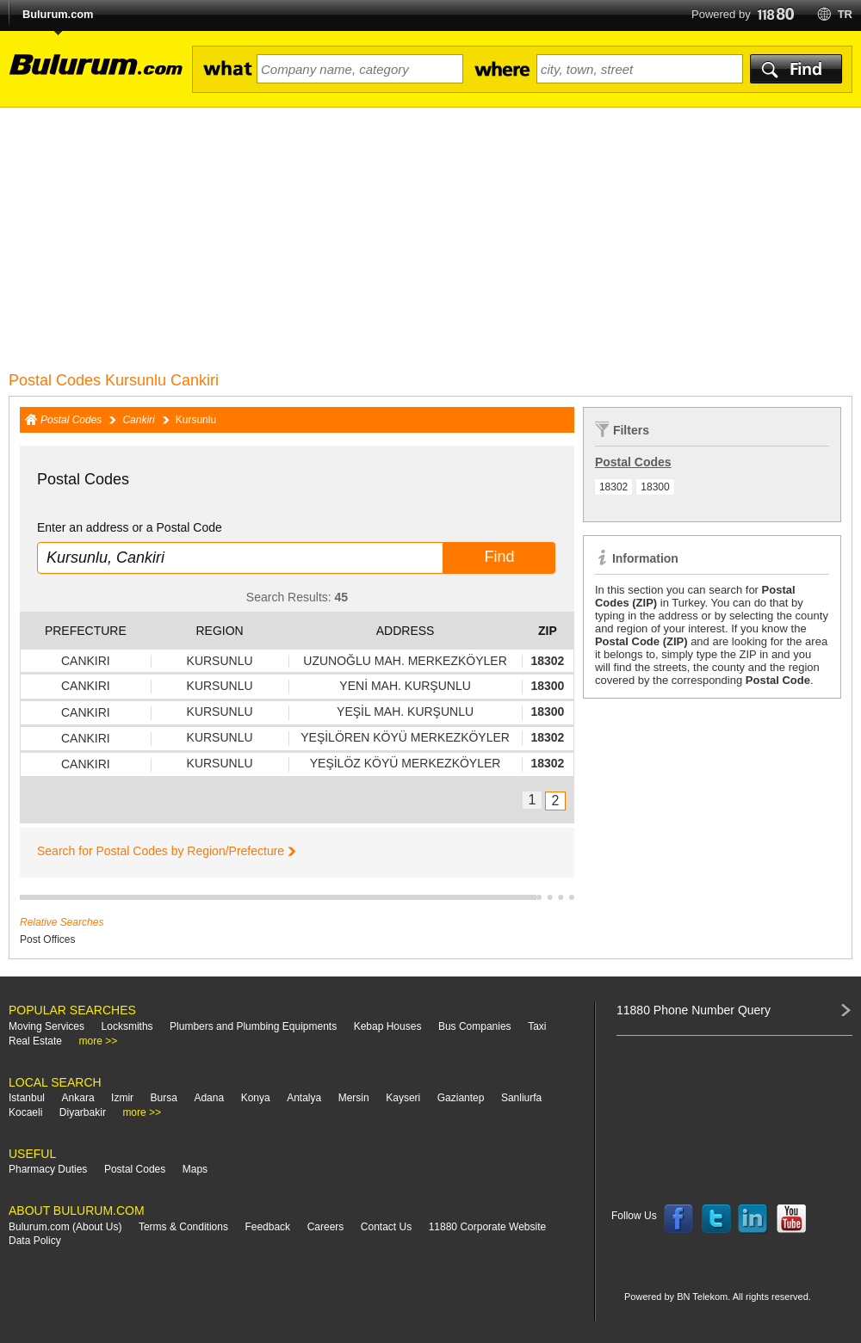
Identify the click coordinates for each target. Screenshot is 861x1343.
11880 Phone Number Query (693, 1010)
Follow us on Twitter (716, 1219)
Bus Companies (474, 1026)
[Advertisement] (430, 236)
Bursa (164, 1098)
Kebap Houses (388, 1026)
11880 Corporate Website (488, 1227)
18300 (655, 487)
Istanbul (27, 1098)
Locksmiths (127, 1026)
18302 (613, 487)
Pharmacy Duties (48, 1169)
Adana (209, 1098)
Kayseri (403, 1098)
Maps (195, 1169)
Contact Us (386, 1227)
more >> (98, 1041)
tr (845, 14)
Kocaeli (25, 1112)
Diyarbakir (82, 1112)
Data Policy (35, 1241)
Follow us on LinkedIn (753, 1219)
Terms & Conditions (183, 1227)
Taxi (537, 1026)
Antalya (304, 1098)
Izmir (122, 1098)
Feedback (267, 1227)
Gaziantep (461, 1098)
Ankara (78, 1098)
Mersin (353, 1098)
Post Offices (47, 939)
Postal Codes (71, 420)
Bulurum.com (57, 14)
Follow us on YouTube (791, 1219)
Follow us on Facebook (678, 1219)
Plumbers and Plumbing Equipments (253, 1026)
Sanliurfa (521, 1098)
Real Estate (35, 1041)
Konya (255, 1098)
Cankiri (138, 420)
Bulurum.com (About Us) (65, 1227)
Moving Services (46, 1026)
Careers (325, 1227)
